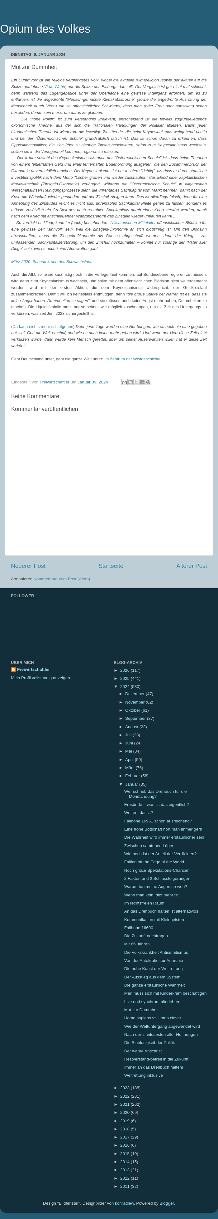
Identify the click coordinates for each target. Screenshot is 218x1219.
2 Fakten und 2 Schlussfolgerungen (157, 878)
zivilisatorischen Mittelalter (132, 222)
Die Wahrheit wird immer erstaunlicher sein (164, 837)
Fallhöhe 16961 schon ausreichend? (158, 821)
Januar (132, 784)
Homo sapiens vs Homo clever (152, 1018)
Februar (133, 775)
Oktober (133, 710)
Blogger (166, 1203)
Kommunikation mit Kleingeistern (155, 919)
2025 (125, 678)
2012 (125, 1178)
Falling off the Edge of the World (154, 862)
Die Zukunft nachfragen (146, 936)
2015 (125, 1153)
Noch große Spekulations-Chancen (157, 870)
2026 (125, 670)
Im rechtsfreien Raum (144, 903)
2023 (125, 1087)
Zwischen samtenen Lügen (149, 845)
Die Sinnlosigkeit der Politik (149, 1042)
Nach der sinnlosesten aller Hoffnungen (161, 1034)
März (130, 767)
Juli (129, 735)
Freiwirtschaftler (33, 669)
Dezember (135, 693)
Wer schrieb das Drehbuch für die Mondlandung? (155, 794)
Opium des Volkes (45, 28)
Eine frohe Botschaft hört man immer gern (163, 829)
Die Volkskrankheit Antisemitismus (156, 952)
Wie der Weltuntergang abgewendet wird (162, 1026)
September (136, 718)
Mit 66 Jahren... (138, 944)
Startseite (110, 566)
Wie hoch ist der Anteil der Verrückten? (160, 853)
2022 (125, 1096)
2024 (125, 686)
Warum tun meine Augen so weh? (155, 886)
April (130, 759)
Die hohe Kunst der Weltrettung (153, 968)
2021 (125, 1104)
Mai (129, 751)
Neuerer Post (28, 566)
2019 (125, 1121)
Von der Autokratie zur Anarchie (153, 960)
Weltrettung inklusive (143, 1075)
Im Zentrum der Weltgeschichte (132, 359)
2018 (125, 1129)
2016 (125, 1145)
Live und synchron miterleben (151, 1001)
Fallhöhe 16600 (138, 927)
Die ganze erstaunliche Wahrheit (154, 985)
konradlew (124, 1203)
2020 (125, 1112)
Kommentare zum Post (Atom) (62, 579)
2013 (125, 1170)
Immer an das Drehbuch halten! (153, 1067)
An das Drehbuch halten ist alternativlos (161, 911)
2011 (125, 1186)
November (135, 702)
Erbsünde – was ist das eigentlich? (156, 804)
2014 (125, 1161)
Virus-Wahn (54, 86)
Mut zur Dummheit (141, 1009)
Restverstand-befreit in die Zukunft (156, 1059)
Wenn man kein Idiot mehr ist (151, 895)
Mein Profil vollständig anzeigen (40, 677)
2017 (125, 1137)
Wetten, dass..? (139, 812)
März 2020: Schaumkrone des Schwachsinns (51, 261)
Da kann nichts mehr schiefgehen (42, 326)
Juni (129, 743)
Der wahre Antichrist (143, 1051)
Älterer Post (191, 566)
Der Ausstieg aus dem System (152, 977)
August (132, 726)
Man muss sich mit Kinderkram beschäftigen (165, 993)
